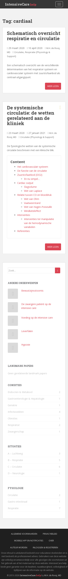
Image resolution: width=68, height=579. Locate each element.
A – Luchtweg (15, 453)
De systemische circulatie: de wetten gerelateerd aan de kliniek (30, 115)
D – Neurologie (16, 473)
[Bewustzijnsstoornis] (13, 294)
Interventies (23, 215)
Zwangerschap (16, 431)
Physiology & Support (42, 137)
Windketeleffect (32, 211)
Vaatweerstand (32, 203)
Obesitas (12, 418)
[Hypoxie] (13, 348)
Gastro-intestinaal (17, 501)
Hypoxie (25, 344)
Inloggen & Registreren (45, 547)
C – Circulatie (15, 466)
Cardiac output (25, 183)
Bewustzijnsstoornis (32, 290)
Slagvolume (30, 186)
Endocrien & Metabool (20, 392)
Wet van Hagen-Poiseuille (38, 206)
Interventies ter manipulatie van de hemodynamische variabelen (39, 223)
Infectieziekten (16, 411)
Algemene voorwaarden (24, 533)
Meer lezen (53, 86)
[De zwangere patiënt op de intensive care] (13, 308)
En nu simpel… (32, 178)
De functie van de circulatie (32, 170)
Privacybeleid (50, 533)
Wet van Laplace (33, 190)
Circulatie (19, 52)
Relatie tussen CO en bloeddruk (34, 194)
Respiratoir (14, 425)
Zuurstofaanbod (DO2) (29, 174)
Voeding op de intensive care (37, 317)
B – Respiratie (15, 460)
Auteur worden (18, 547)
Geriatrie (12, 405)
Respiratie (30, 52)
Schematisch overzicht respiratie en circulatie (33, 36)
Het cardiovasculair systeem (32, 166)
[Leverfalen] (13, 335)
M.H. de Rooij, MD (52, 575)
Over (51, 540)
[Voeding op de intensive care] (13, 321)
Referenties (23, 231)
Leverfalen (27, 331)
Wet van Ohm (31, 199)
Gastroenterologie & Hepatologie (26, 398)
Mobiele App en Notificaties (28, 540)
